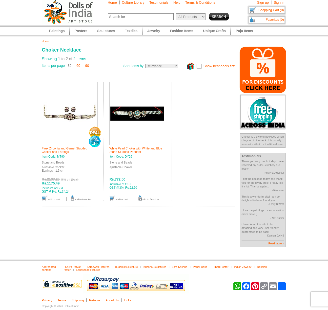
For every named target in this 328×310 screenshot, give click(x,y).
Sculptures (106, 31)
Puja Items (244, 31)
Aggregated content (49, 268)
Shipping (77, 300)
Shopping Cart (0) (271, 10)
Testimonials (158, 2)
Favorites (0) (275, 19)
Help (177, 2)
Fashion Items (181, 31)
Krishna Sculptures (155, 266)
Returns (95, 300)
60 (79, 66)
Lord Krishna (179, 266)
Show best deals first (219, 66)
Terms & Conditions (200, 2)
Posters (81, 31)
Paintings (57, 31)
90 (87, 66)
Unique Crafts (214, 31)
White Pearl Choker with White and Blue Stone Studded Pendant (135, 150)
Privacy (47, 300)
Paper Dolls (200, 266)
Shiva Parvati (73, 266)
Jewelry (153, 31)
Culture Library (133, 2)
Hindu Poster (220, 266)
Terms (62, 300)
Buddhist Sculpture (126, 266)
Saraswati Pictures (98, 266)
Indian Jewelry (242, 266)
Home (112, 2)
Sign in (279, 2)
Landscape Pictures (88, 269)
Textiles (131, 31)
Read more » (276, 243)
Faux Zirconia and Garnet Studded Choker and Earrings (64, 150)
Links (127, 300)
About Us (112, 300)
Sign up (263, 2)
